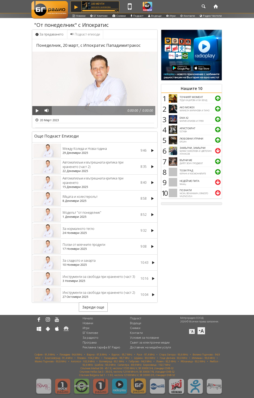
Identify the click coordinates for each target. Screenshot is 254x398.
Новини (79, 16)
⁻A (192, 331)
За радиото (90, 338)
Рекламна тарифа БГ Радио (101, 347)
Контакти (187, 16)
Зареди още (93, 307)
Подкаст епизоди (85, 34)
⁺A (201, 330)
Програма (90, 342)
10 (164, 193)
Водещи (154, 16)
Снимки (119, 16)
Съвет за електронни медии (150, 342)
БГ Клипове (99, 16)
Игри (171, 16)
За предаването (49, 34)
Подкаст (137, 16)
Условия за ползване (144, 338)
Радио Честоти (211, 16)
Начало (88, 318)
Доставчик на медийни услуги (150, 347)
